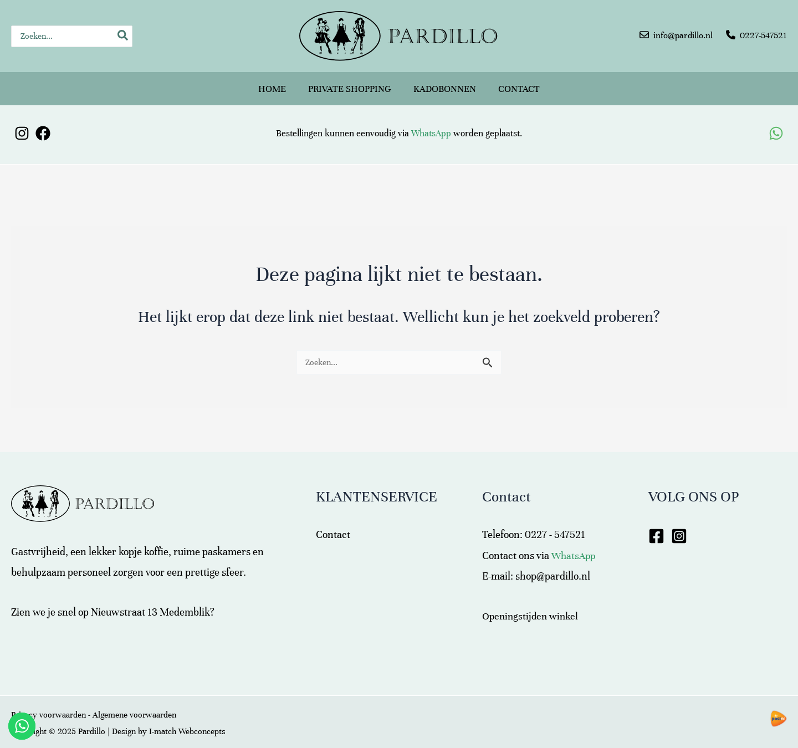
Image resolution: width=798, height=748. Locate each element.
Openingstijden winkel (532, 607)
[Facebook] (42, 124)
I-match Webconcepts (187, 722)
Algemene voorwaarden (134, 706)
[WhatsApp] (776, 124)
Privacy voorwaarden (48, 706)
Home (272, 84)
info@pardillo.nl (683, 35)
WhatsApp (431, 124)
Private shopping (349, 84)
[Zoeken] (123, 36)
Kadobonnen (444, 84)
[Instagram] (21, 124)
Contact (519, 84)
